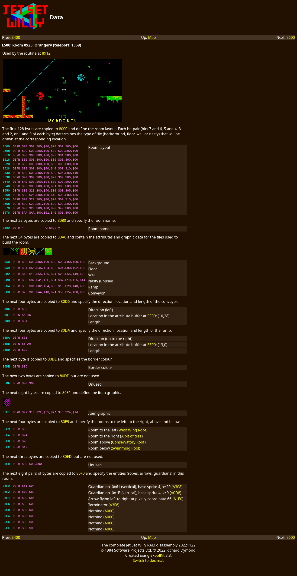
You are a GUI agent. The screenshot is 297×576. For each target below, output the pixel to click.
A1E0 (178, 510)
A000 (109, 522)
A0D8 (175, 503)
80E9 (65, 432)
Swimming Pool (125, 459)
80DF (64, 387)
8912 (46, 53)
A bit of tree (131, 447)
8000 (63, 128)
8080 (62, 231)
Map (152, 37)
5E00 (151, 327)
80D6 (65, 312)
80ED (67, 467)
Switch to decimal (148, 571)
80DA (65, 341)
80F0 (80, 484)
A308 (177, 497)
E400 (16, 37)
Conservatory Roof (128, 453)
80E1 (66, 403)
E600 (291, 37)
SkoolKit (158, 566)
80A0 (62, 248)
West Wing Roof (132, 441)
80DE (52, 370)
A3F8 (114, 516)
